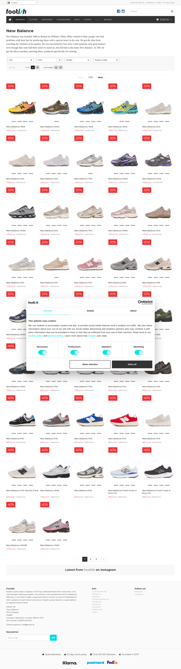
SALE (97, 19)
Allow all (132, 364)
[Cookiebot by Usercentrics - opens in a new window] (140, 302)
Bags (77, 19)
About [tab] (133, 310)
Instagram (139, 594)
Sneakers (20, 19)
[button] (20, 60)
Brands (108, 19)
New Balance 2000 (118, 179)
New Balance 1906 (15, 127)
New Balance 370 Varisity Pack (22, 490)
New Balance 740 (83, 179)
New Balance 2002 (50, 127)
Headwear (47, 19)
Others (87, 19)
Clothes (33, 19)
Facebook (139, 592)
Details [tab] (90, 310)
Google (92, 335)
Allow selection (90, 364)
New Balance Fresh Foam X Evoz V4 (122, 491)
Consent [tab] (47, 310)
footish (89, 570)
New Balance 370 (83, 438)
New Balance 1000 (15, 386)
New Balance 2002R (16, 545)
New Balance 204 (151, 127)
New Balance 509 (117, 282)
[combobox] (22, 3)
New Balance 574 (49, 282)
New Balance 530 (49, 230)
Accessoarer (63, 19)
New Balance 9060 (118, 230)
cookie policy (35, 335)
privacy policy (55, 335)
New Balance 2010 (151, 179)
